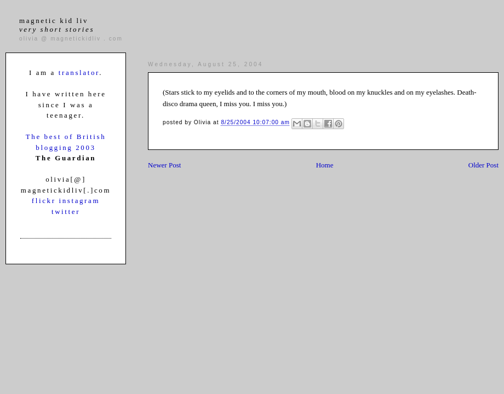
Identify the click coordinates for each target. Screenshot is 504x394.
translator (79, 72)
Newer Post (164, 165)
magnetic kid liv (56, 24)
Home (325, 165)
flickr (45, 200)
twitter (65, 211)
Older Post (483, 165)
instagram (79, 200)
